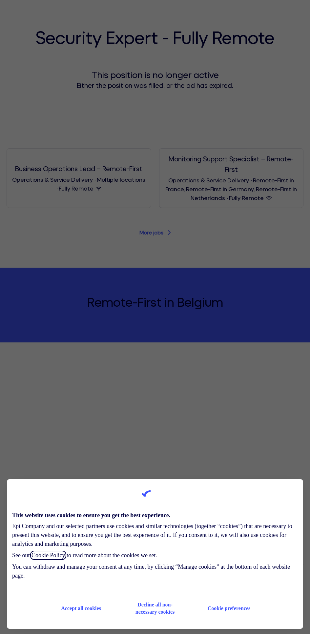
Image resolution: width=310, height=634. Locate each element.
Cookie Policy (48, 555)
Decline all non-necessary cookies (155, 608)
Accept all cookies (81, 608)
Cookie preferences (229, 608)
